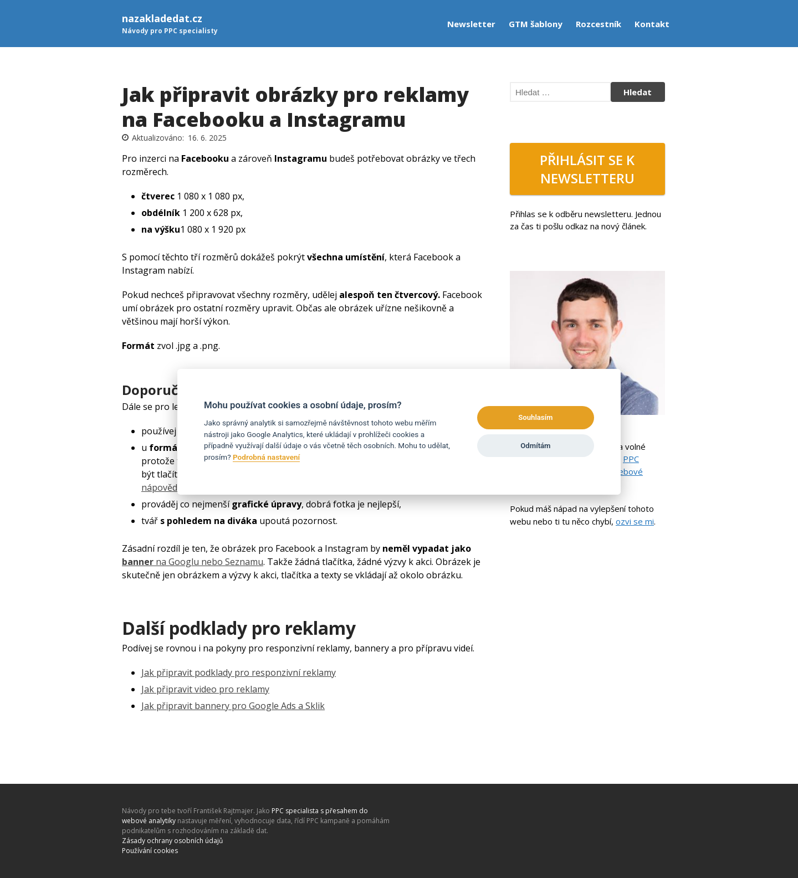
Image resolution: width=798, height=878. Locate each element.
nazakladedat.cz (162, 18)
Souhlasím (535, 417)
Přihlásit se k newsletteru (587, 169)
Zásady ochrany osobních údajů (172, 840)
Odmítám (535, 445)
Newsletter (471, 23)
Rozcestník (598, 23)
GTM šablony (535, 23)
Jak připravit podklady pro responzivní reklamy (238, 672)
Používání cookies (150, 850)
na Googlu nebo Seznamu (192, 562)
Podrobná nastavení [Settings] (266, 457)
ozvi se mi (635, 521)
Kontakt (652, 23)
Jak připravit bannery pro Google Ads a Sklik (233, 706)
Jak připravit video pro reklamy (205, 689)
